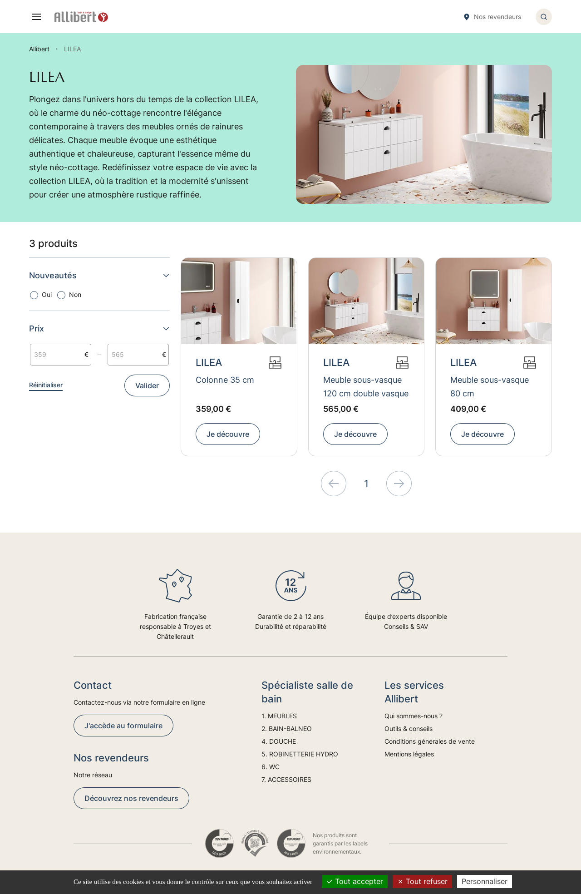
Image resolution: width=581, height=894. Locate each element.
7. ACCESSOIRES (286, 779)
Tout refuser (422, 881)
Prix (99, 328)
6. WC (270, 767)
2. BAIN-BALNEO (286, 728)
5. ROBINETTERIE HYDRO (299, 754)
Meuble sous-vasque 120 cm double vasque (366, 386)
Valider (147, 385)
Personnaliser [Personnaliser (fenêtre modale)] (484, 881)
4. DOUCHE (278, 741)
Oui (47, 294)
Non (75, 294)
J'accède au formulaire (123, 725)
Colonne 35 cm (225, 380)
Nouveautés (99, 275)
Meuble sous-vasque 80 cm (489, 386)
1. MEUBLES (279, 716)
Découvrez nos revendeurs (131, 798)
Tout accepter (354, 881)
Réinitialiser (46, 385)
